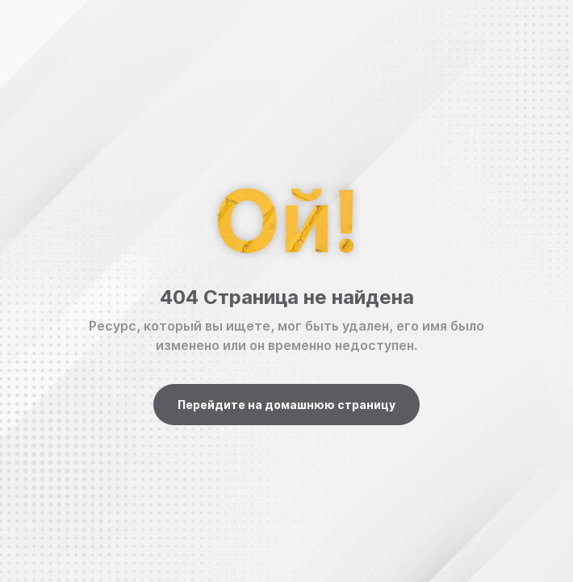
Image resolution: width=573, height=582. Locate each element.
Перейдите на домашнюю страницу (286, 404)
